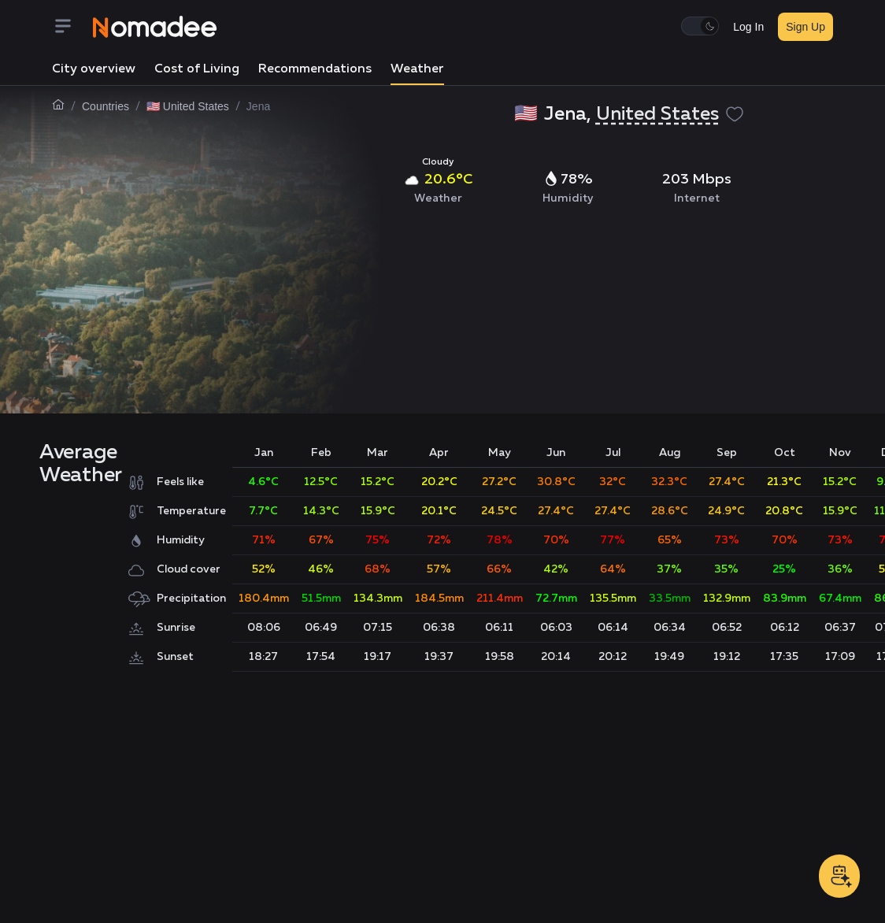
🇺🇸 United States (187, 106)
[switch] (700, 26)
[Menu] (72, 27)
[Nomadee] (155, 26)
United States (657, 114)
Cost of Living (196, 69)
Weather (417, 69)
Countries (105, 106)
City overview (93, 69)
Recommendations (315, 69)
